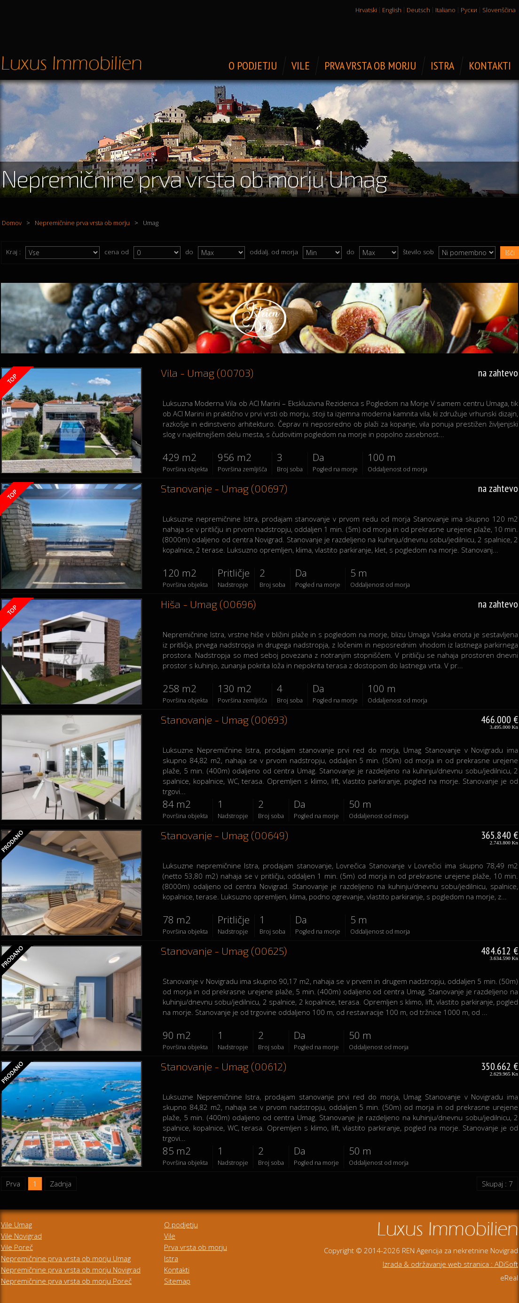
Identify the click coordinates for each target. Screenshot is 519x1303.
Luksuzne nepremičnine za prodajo (71, 62)
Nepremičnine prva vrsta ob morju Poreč (66, 1281)
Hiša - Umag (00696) (208, 604)
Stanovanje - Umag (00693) (224, 719)
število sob (418, 252)
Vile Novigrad (21, 1236)
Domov (12, 222)
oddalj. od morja (274, 252)
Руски (469, 10)
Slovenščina (499, 10)
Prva (13, 1183)
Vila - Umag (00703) (207, 373)
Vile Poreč (17, 1247)
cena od (116, 252)
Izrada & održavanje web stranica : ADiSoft (450, 1264)
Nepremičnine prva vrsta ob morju (82, 222)
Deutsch (418, 10)
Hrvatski (366, 10)
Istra (171, 1258)
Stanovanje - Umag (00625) (224, 950)
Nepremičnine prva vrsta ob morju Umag (66, 1258)
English (391, 10)
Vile (169, 1236)
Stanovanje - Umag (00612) (223, 1066)
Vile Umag (16, 1224)
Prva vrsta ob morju (195, 1247)
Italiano (445, 10)
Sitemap (177, 1281)
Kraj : (13, 252)
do (189, 252)
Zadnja (60, 1183)
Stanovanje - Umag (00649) (224, 835)
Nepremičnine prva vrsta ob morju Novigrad (71, 1269)
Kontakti (176, 1269)
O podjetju (181, 1224)
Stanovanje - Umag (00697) (224, 488)
